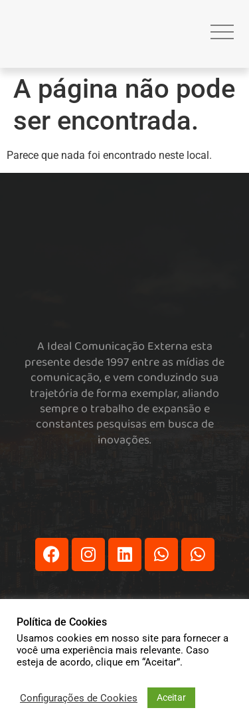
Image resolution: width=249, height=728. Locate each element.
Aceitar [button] (171, 697)
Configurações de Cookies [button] (78, 698)
